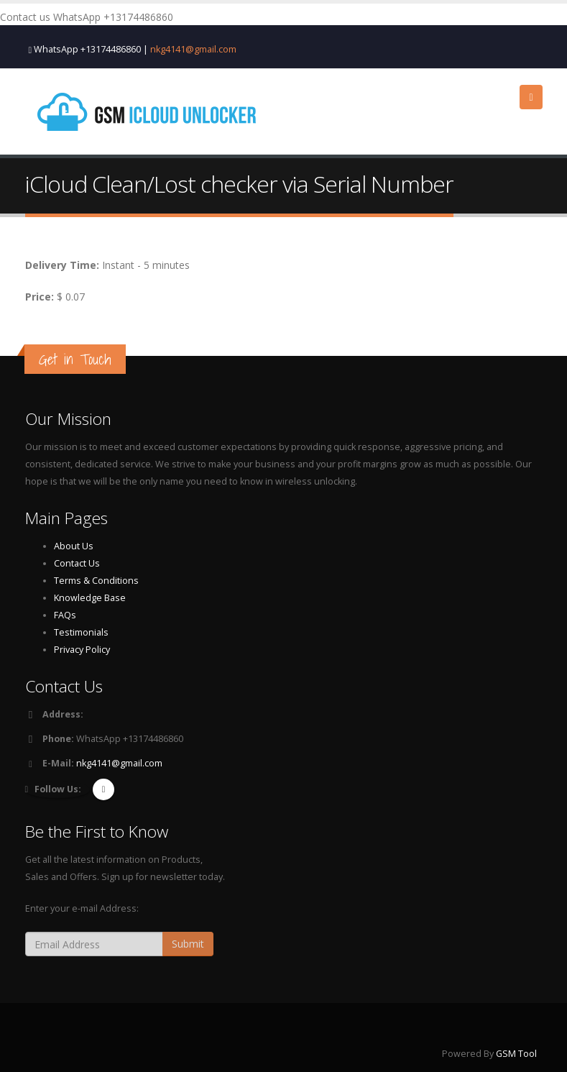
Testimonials (81, 632)
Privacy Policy (82, 649)
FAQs (65, 615)
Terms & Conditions (96, 580)
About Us (73, 546)
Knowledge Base (90, 598)
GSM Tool (516, 1054)
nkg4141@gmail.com (193, 49)
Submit (188, 943)
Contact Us (77, 563)
